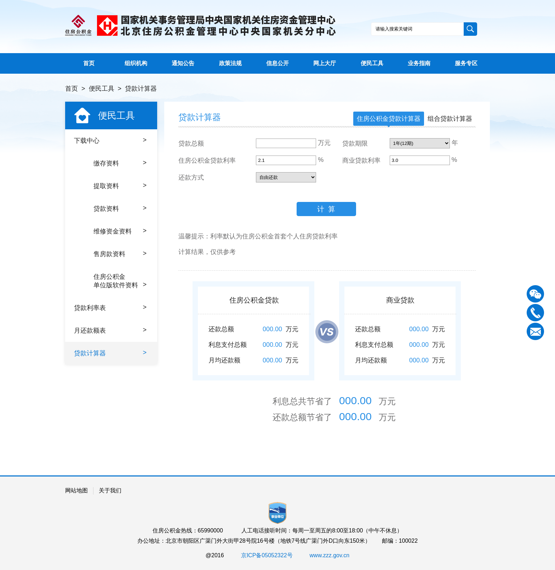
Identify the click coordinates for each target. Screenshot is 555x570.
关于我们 (110, 490)
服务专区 (466, 63)
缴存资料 (120, 163)
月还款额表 (110, 330)
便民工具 (372, 63)
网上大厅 (324, 63)
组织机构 (136, 63)
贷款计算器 (141, 88)
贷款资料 (120, 208)
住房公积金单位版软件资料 (120, 281)
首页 (89, 63)
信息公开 (277, 63)
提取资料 (120, 186)
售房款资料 (120, 254)
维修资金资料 (120, 231)
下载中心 (110, 140)
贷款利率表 (110, 307)
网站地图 (76, 490)
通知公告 (183, 63)
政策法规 (230, 63)
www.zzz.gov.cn (330, 555)
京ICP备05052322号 (267, 555)
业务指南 (419, 63)
